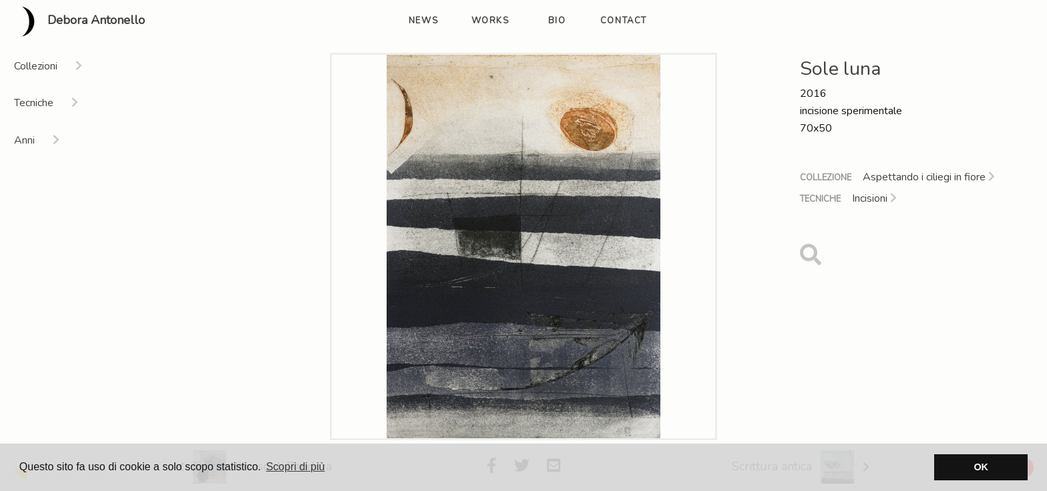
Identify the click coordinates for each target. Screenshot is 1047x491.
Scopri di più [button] (295, 466)
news (423, 21)
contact (623, 21)
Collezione (825, 178)
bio (557, 21)
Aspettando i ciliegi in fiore (929, 177)
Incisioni (874, 198)
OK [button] (981, 467)
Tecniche (820, 199)
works (490, 21)
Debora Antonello (78, 21)
